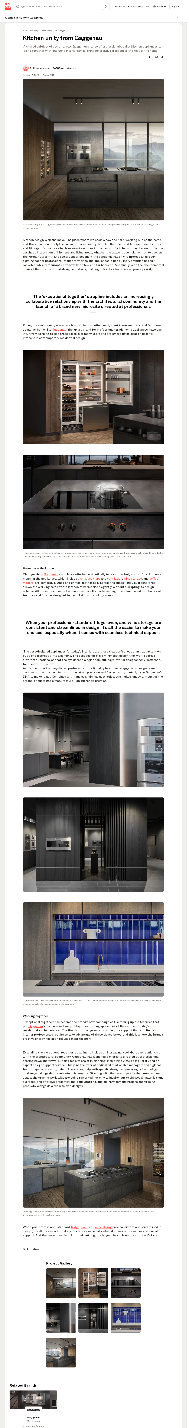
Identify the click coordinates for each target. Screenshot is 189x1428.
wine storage (133, 578)
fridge (75, 1227)
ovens (82, 578)
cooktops (93, 578)
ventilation (114, 578)
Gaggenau (59, 329)
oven (84, 1227)
